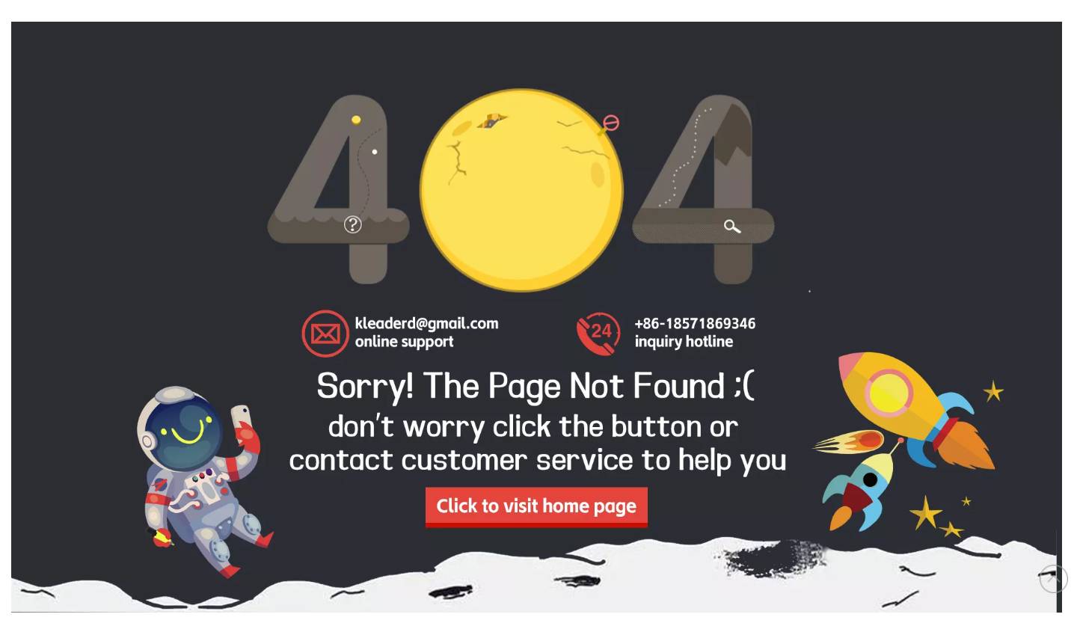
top (1054, 579)
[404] (536, 317)
